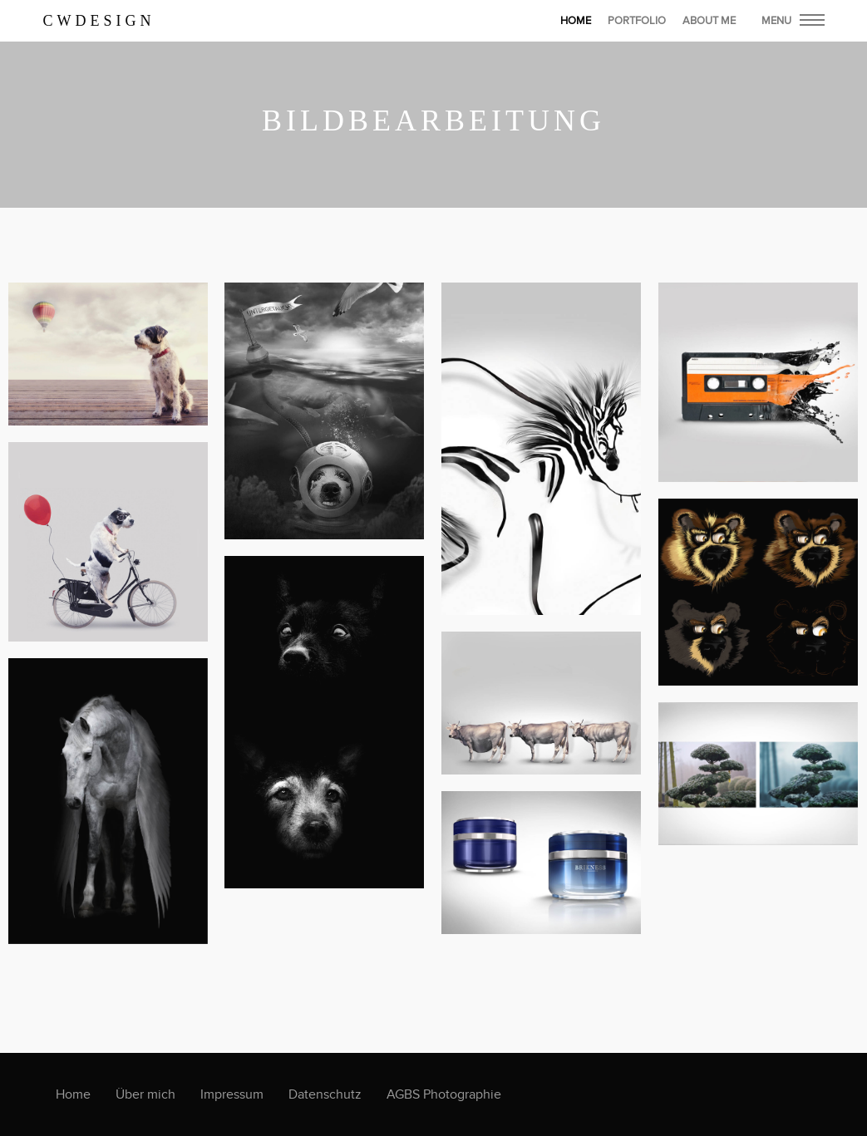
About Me (709, 20)
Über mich (145, 1094)
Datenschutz (325, 1094)
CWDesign (99, 20)
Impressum (232, 1094)
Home (73, 1094)
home (575, 20)
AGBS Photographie (444, 1094)
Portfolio (637, 20)
